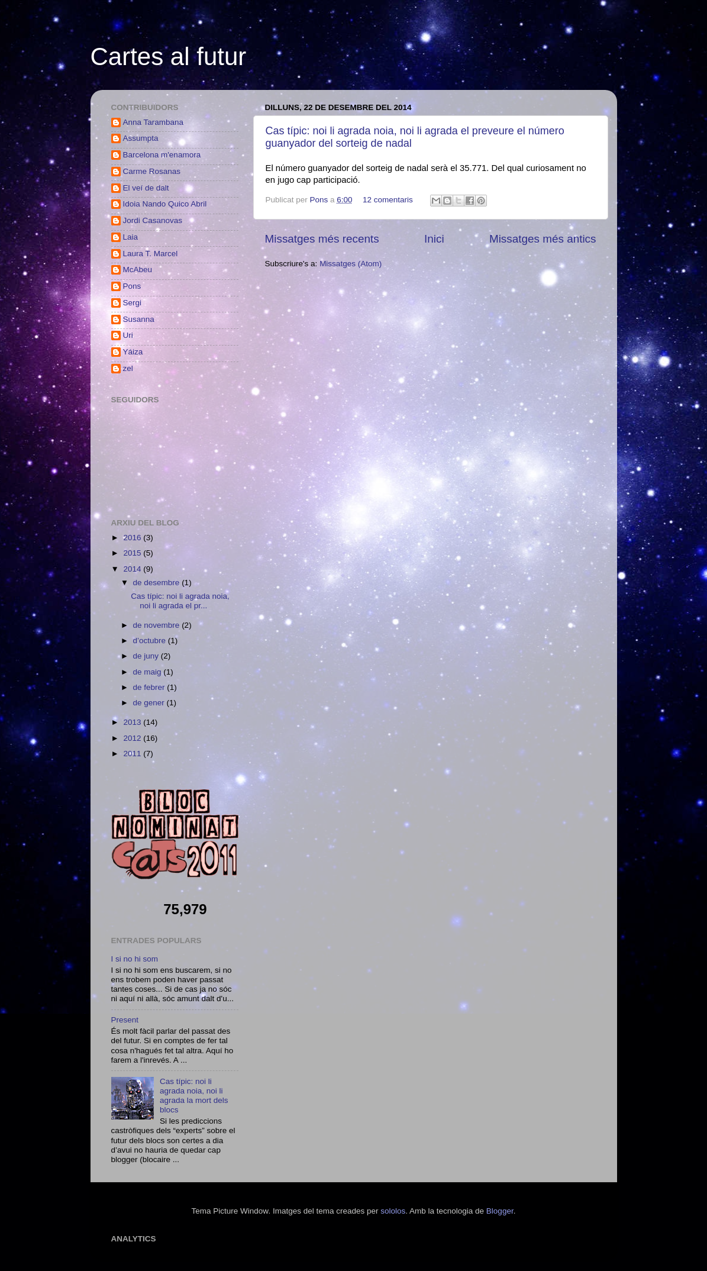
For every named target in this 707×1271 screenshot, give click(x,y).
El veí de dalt (146, 187)
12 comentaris (388, 199)
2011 (133, 753)
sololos (392, 1211)
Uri (128, 335)
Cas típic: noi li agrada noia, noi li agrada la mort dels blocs (194, 1096)
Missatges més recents (322, 239)
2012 (133, 738)
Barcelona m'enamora (162, 154)
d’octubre (150, 640)
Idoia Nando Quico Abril (165, 203)
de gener (150, 702)
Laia (130, 237)
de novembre (157, 625)
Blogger (500, 1211)
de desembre (157, 582)
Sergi (132, 302)
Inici (434, 239)
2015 (133, 553)
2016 (133, 537)
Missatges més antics (542, 239)
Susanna (138, 319)
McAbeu (138, 269)
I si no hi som (135, 958)
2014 (133, 568)
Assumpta (141, 138)
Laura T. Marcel (150, 253)
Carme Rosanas (152, 171)
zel (128, 368)
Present (125, 1019)
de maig (148, 671)
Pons (320, 199)
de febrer (150, 687)
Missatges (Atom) (350, 263)
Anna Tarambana (153, 122)
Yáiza (133, 351)
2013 (133, 722)
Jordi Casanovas (153, 220)
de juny (147, 655)
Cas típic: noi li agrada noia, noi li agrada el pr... (180, 601)
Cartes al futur (169, 56)
